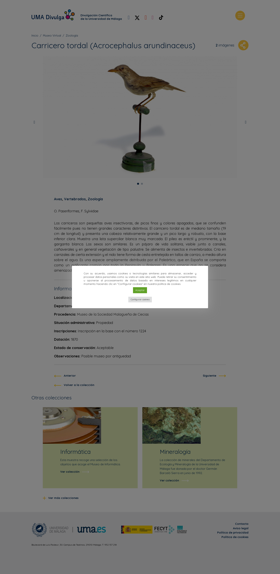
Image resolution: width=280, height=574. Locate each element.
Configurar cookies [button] (140, 299)
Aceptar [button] (140, 290)
